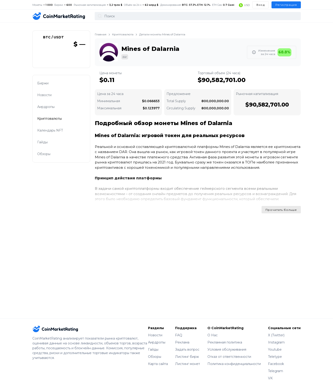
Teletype (275, 351)
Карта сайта (158, 358)
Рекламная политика (224, 336)
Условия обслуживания (226, 344)
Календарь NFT (54, 126)
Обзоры (47, 151)
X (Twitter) (276, 329)
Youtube (275, 344)
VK (270, 372)
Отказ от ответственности (229, 351)
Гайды (46, 139)
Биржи (46, 77)
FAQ (178, 329)
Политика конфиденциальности (234, 358)
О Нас (212, 329)
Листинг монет (187, 358)
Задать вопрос (187, 344)
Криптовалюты (53, 114)
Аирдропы (49, 102)
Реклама (182, 336)
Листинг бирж (187, 351)
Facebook (276, 358)
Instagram (276, 336)
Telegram (275, 365)
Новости (48, 90)
